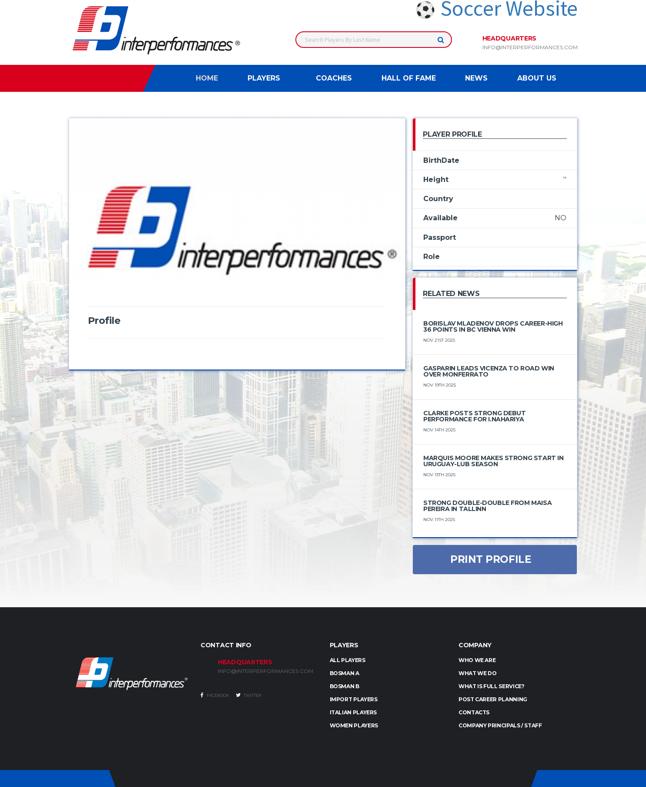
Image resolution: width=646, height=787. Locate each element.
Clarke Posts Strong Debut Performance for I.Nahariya (474, 416)
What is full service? (491, 686)
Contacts (474, 712)
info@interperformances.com (530, 47)
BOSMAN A (344, 673)
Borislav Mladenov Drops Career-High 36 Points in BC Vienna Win (492, 326)
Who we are (477, 660)
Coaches (334, 78)
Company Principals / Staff (500, 725)
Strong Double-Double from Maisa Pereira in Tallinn (487, 506)
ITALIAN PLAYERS (353, 712)
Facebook (215, 695)
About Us (536, 78)
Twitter (248, 695)
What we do (477, 673)
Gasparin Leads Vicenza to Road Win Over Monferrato (488, 371)
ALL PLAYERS (347, 660)
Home (207, 78)
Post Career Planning (493, 699)
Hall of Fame (409, 78)
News (476, 78)
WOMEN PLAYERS (354, 725)
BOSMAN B (344, 686)
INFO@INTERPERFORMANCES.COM (265, 671)
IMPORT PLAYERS (354, 699)
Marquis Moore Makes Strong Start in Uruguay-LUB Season (493, 461)
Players (264, 78)
